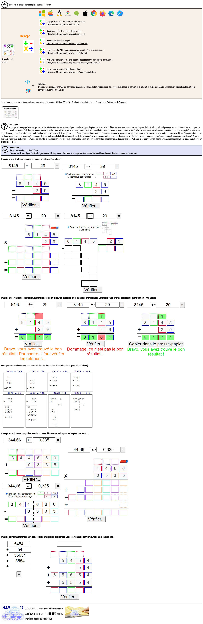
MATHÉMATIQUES (10, 108)
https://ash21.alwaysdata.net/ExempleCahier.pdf (66, 43)
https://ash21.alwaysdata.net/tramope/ (63, 24)
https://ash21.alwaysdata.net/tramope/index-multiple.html (71, 72)
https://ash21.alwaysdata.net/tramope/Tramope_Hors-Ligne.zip (73, 62)
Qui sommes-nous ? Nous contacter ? (48, 608)
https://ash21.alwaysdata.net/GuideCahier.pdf (65, 33)
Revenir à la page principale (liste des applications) (30, 4)
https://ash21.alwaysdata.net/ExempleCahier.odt (66, 53)
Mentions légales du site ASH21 (38, 618)
